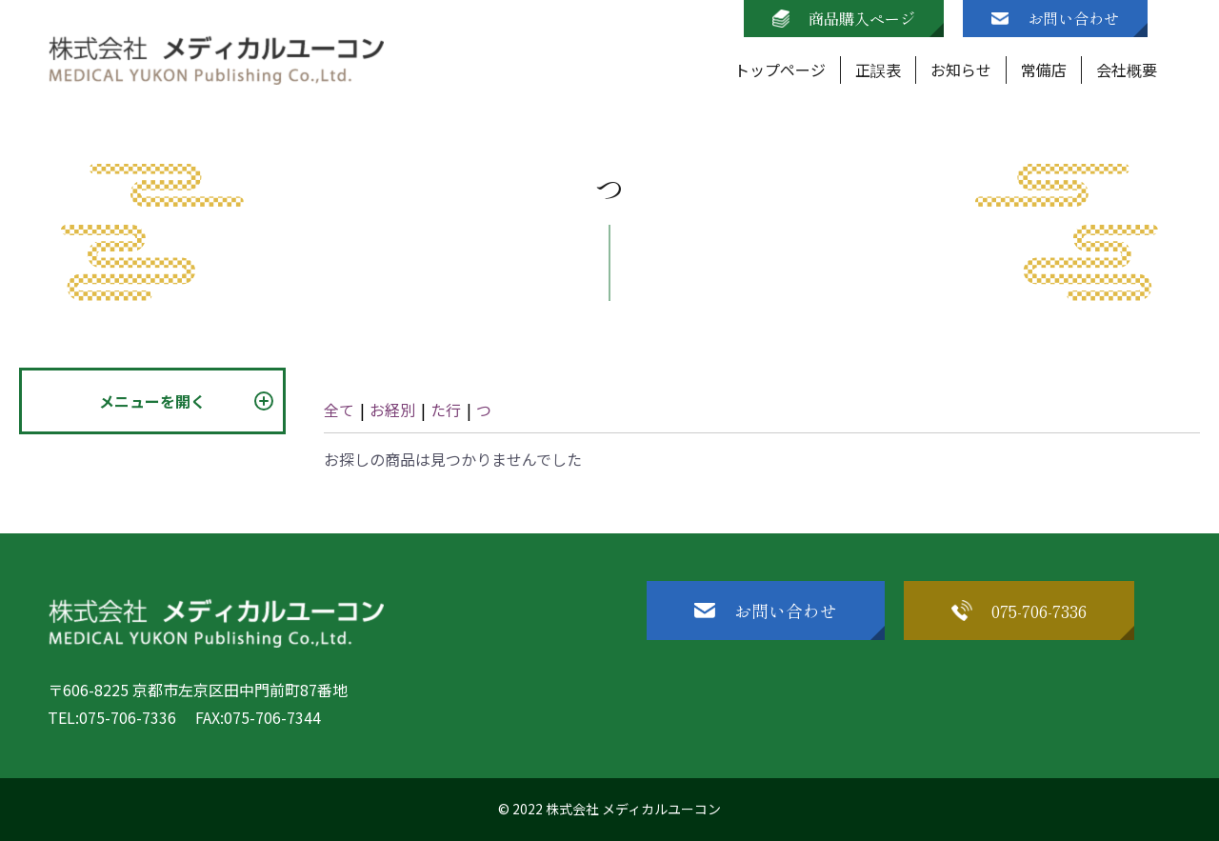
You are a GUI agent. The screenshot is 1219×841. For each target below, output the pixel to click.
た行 (445, 409)
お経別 (392, 409)
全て (339, 409)
